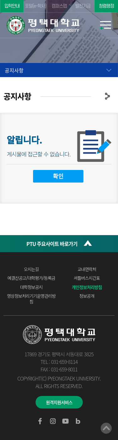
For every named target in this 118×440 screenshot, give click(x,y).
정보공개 (86, 296)
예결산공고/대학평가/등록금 (31, 278)
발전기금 (82, 6)
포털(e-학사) (35, 6)
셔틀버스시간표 (87, 278)
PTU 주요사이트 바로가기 (51, 243)
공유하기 (107, 96)
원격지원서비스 (59, 402)
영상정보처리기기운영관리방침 (31, 299)
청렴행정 (106, 6)
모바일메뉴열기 (105, 25)
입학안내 (12, 6)
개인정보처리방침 (87, 287)
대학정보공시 (31, 287)
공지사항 (14, 70)
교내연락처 (86, 269)
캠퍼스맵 (59, 6)
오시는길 (31, 269)
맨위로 (106, 428)
